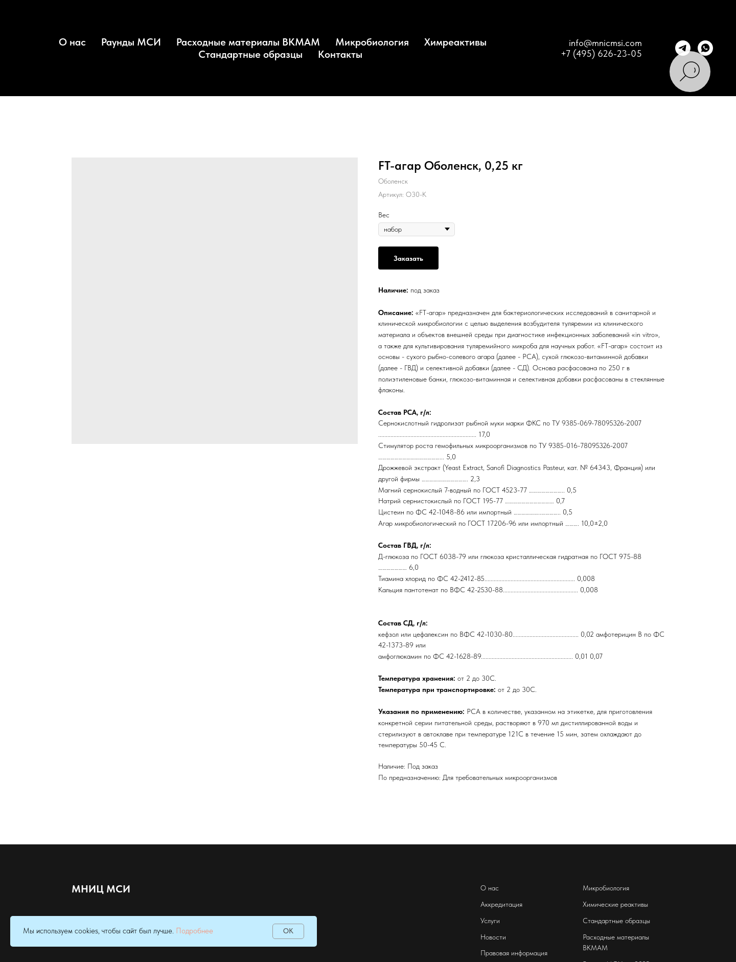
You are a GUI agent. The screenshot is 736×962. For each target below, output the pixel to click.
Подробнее (194, 930)
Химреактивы (455, 42)
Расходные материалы (616, 937)
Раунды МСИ (131, 42)
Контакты (340, 54)
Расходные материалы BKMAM (248, 42)
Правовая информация (513, 953)
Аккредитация (501, 904)
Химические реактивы (615, 904)
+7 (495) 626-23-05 (601, 53)
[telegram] (683, 48)
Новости (493, 937)
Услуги (490, 920)
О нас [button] (72, 42)
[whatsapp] (705, 48)
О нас (489, 888)
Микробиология (372, 42)
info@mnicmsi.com (605, 42)
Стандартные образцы (250, 54)
